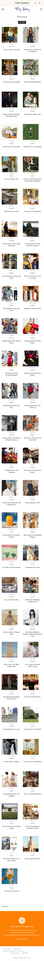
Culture (32, 76)
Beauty (11, 529)
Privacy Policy (7, 949)
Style (11, 44)
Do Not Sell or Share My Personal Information (14, 951)
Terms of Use (18, 949)
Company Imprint (15, 953)
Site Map (25, 953)
